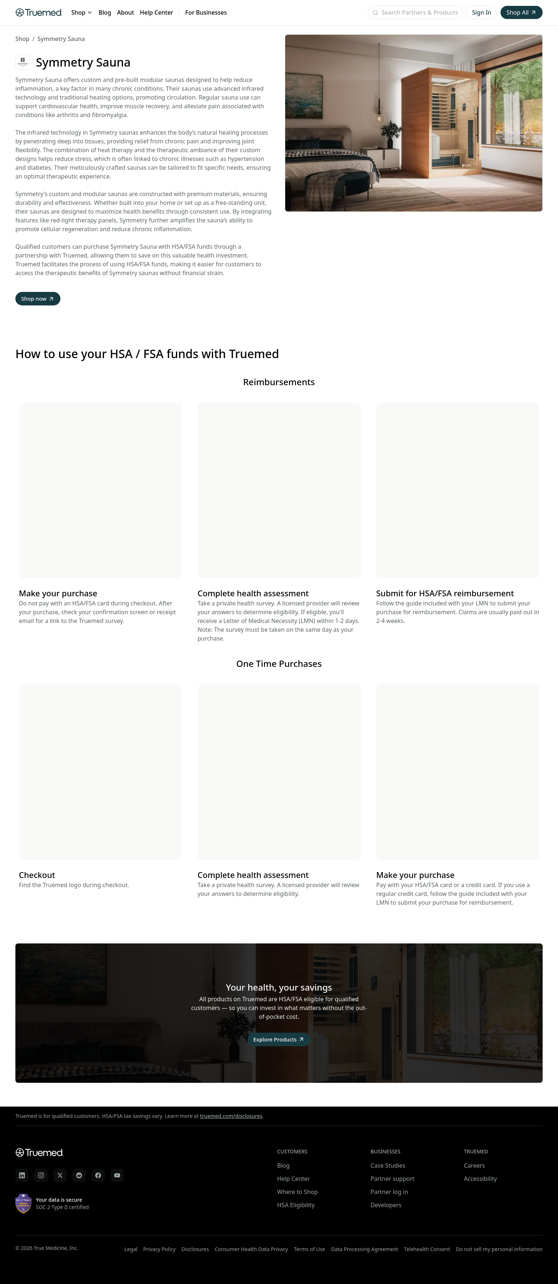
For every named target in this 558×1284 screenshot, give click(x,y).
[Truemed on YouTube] (117, 1175)
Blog (104, 12)
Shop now (39, 299)
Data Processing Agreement (364, 1249)
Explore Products (278, 1041)
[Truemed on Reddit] (79, 1175)
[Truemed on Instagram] (41, 1175)
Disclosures (195, 1249)
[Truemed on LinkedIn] (22, 1175)
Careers (474, 1165)
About (125, 12)
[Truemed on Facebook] (98, 1175)
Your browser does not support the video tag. (100, 491)
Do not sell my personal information (499, 1249)
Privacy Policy (159, 1249)
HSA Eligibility (296, 1205)
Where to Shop (297, 1192)
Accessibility (480, 1179)
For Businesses (206, 12)
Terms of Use (310, 1249)
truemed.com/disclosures (231, 1115)
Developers (386, 1205)
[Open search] (415, 12)
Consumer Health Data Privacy (251, 1249)
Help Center (156, 12)
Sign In (481, 12)
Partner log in (389, 1192)
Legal (130, 1249)
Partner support (392, 1179)
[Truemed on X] (60, 1175)
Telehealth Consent (427, 1249)
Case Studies (388, 1165)
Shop (82, 12)
